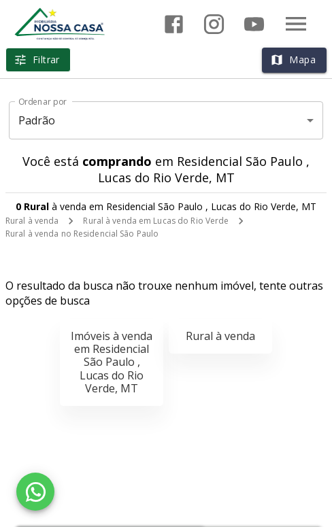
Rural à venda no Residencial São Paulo (82, 233)
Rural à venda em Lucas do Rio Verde (156, 220)
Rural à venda (32, 220)
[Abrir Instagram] (214, 24)
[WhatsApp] (35, 492)
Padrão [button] (37, 120)
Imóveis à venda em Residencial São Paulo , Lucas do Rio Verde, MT (111, 362)
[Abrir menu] (296, 24)
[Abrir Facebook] (174, 24)
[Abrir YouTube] (254, 24)
